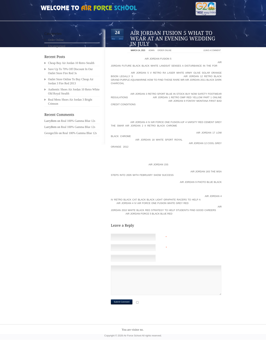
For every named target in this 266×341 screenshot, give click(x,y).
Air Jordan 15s (158, 164)
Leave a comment (212, 50)
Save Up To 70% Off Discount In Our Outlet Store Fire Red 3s (70, 71)
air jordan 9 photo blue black (201, 182)
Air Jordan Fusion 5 (158, 58)
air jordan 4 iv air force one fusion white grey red (153, 203)
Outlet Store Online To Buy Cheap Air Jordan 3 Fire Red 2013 (70, 81)
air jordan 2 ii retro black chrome (151, 125)
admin (151, 50)
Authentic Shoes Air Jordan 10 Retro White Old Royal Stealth (74, 91)
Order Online (164, 50)
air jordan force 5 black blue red (148, 213)
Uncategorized (56, 46)
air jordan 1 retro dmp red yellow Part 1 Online (187, 97)
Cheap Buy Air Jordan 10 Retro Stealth (71, 63)
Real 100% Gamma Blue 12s (78, 120)
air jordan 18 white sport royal (158, 139)
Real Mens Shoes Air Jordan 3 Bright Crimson (70, 101)
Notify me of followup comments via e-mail (168, 302)
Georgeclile (51, 133)
